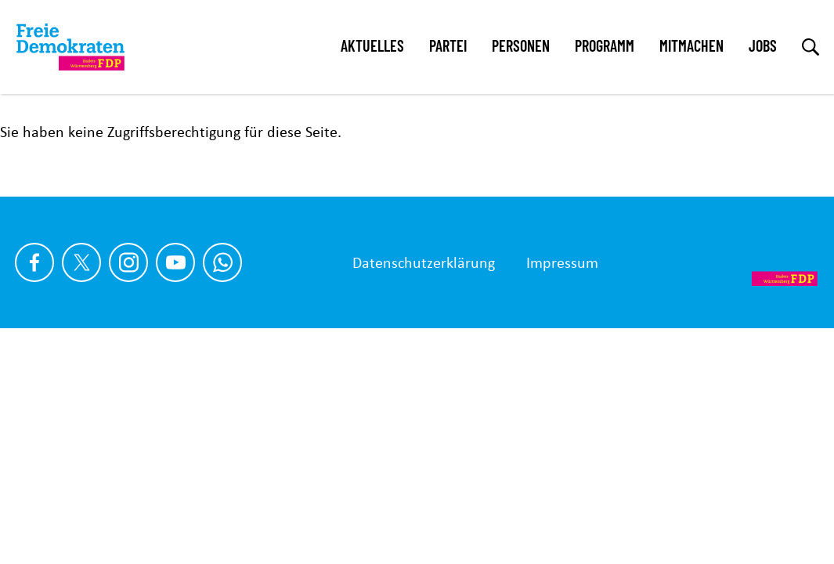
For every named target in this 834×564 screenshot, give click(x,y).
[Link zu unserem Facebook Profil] (34, 262)
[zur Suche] (810, 47)
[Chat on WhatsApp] (222, 262)
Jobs (763, 45)
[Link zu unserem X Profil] (81, 262)
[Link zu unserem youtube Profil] (175, 262)
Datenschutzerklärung (423, 262)
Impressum (562, 262)
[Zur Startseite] (763, 262)
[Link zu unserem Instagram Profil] (128, 262)
